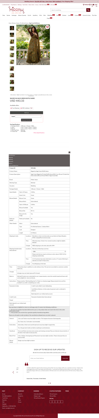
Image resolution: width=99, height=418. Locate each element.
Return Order (31, 4)
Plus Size (94, 15)
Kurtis (29, 15)
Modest (64, 15)
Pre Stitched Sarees (36, 226)
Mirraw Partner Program (39, 398)
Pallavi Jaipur (34, 179)
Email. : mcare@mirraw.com (8, 408)
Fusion (78, 15)
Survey (36, 4)
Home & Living (86, 15)
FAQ (3, 402)
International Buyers (38, 394)
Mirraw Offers (53, 396)
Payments (11, 161)
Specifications (12, 155)
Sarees (8, 15)
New (4, 15)
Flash (49, 18)
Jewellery (35, 15)
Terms (19, 400)
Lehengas (14, 15)
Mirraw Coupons (53, 394)
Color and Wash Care (13, 165)
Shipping (11, 157)
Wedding (51, 15)
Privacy (19, 402)
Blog (19, 398)
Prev (14, 372)
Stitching (11, 159)
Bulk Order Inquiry (43, 4)
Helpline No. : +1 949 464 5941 (9, 406)
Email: (13, 116)
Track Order (24, 4)
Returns (10, 163)
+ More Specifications (38, 132)
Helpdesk (4, 404)
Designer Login (37, 396)
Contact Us (20, 396)
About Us (20, 394)
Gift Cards (53, 4)
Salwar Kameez (22, 15)
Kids (40, 15)
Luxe (70, 15)
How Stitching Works (7, 396)
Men (44, 15)
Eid (59, 15)
